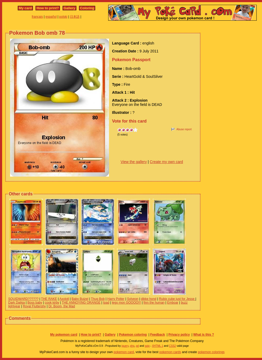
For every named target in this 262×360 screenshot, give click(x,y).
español (51, 17)
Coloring (87, 8)
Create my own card (166, 162)
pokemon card (124, 352)
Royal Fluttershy (34, 306)
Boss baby (35, 302)
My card (25, 8)
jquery (125, 345)
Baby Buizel (80, 299)
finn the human (153, 302)
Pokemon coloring (133, 334)
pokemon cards (170, 352)
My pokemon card (63, 334)
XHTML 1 (157, 345)
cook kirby (52, 302)
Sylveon (132, 299)
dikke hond (148, 299)
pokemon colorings (211, 352)
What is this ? (203, 334)
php (132, 345)
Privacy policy (179, 334)
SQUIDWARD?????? (23, 299)
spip (147, 345)
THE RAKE (49, 299)
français (37, 17)
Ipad (106, 302)
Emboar (172, 302)
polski (63, 17)
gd (137, 345)
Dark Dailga (16, 302)
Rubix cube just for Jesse (177, 299)
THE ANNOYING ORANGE (81, 302)
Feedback (157, 334)
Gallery (69, 8)
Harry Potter (116, 299)
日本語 (75, 17)
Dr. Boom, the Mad (62, 306)
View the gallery (134, 162)
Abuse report (183, 129)
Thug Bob (98, 299)
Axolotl (64, 299)
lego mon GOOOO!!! (126, 302)
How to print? (48, 8)
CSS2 (172, 345)
